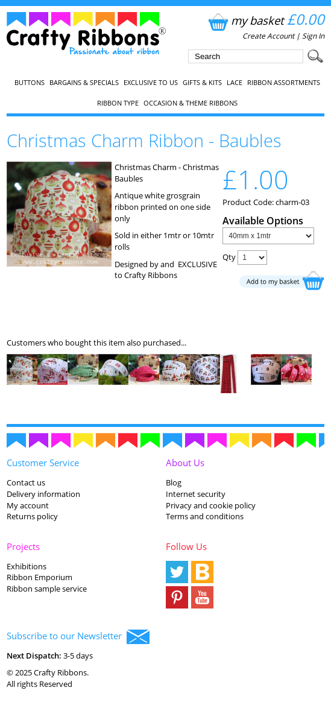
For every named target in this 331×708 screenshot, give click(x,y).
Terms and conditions (205, 516)
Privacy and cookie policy (211, 505)
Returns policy (32, 516)
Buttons (29, 82)
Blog (173, 482)
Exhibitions (26, 566)
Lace (234, 82)
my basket (265, 20)
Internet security (195, 493)
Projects (23, 546)
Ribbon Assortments (283, 82)
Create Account (268, 36)
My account (28, 505)
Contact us (26, 482)
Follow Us (186, 546)
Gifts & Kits (202, 82)
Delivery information (43, 493)
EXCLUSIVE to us (151, 82)
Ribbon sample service (47, 588)
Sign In (313, 36)
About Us (185, 463)
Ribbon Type (118, 103)
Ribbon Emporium (39, 577)
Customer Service (43, 463)
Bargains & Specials (84, 82)
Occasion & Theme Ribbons (190, 103)
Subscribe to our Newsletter (78, 637)
